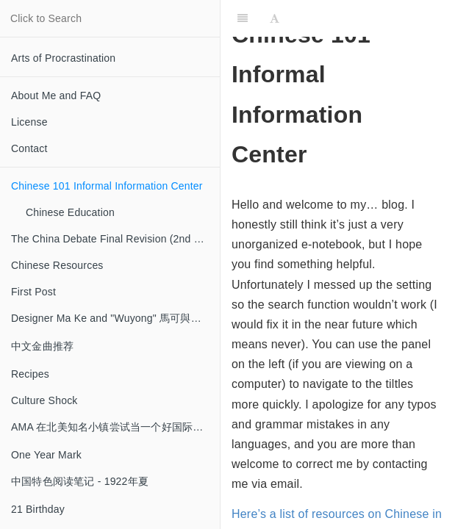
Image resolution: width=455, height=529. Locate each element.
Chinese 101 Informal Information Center (107, 186)
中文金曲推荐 (42, 346)
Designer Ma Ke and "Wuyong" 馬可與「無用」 (115, 318)
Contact (29, 148)
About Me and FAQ (56, 95)
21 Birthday (38, 509)
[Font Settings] (274, 18)
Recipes (30, 374)
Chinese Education (70, 212)
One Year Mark (46, 455)
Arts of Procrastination (63, 58)
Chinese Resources (57, 265)
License (29, 122)
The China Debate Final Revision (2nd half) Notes (115, 239)
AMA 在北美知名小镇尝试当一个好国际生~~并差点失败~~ (115, 427)
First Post (33, 292)
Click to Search (46, 18)
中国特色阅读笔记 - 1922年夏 (79, 481)
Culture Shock (44, 400)
